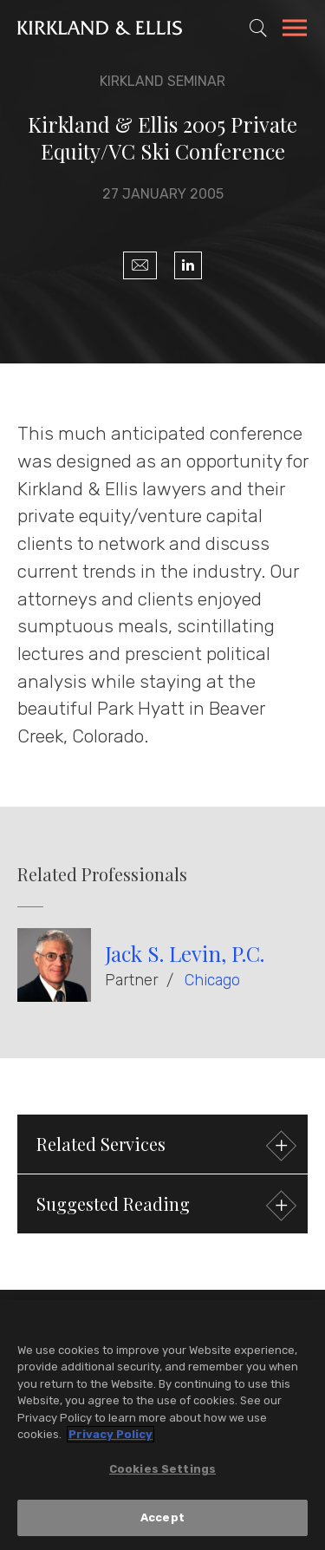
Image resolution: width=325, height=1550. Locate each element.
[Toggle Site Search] (258, 27)
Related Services (164, 1146)
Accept (162, 1517)
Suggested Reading (164, 1206)
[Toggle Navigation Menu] (295, 30)
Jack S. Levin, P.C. (184, 953)
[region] (162, 1425)
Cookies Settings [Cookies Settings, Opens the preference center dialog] (162, 1468)
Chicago (212, 980)
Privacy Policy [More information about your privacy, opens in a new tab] (110, 1434)
